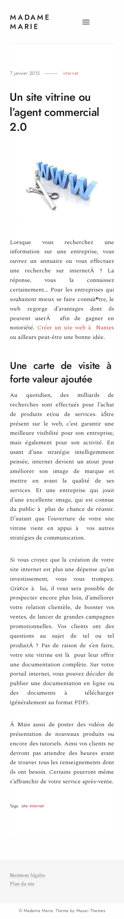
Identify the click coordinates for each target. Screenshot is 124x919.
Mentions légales (27, 875)
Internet (70, 73)
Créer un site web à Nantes (75, 327)
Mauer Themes (90, 911)
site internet (32, 806)
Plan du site (22, 884)
